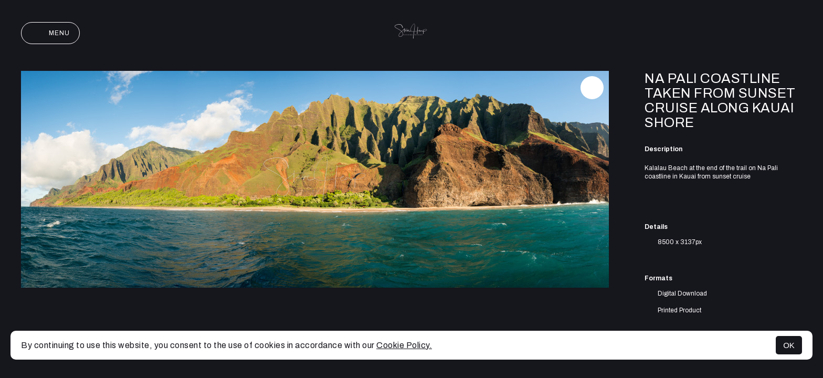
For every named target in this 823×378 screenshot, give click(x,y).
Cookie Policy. (404, 345)
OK (789, 345)
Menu (50, 33)
